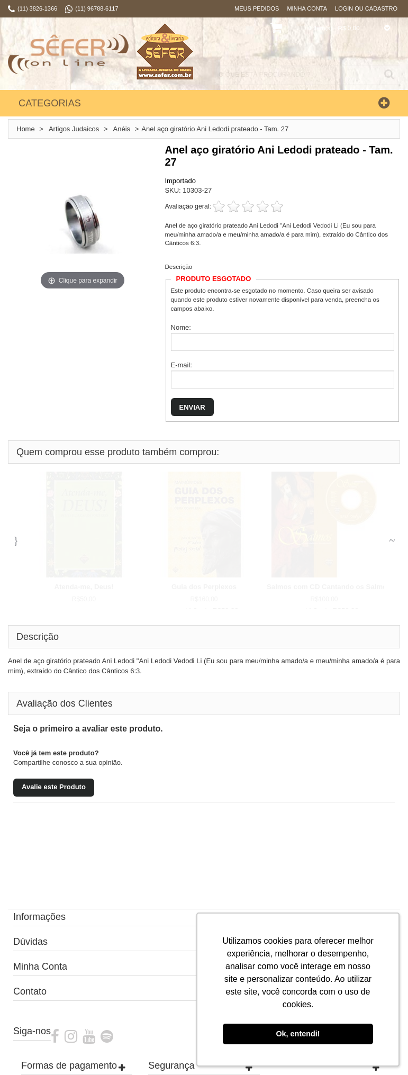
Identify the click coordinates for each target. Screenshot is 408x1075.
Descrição (178, 266)
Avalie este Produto (54, 787)
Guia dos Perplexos (204, 587)
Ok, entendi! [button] (298, 1033)
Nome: (181, 327)
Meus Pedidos (256, 8)
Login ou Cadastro (366, 8)
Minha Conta (307, 8)
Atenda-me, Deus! (83, 587)
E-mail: (181, 365)
